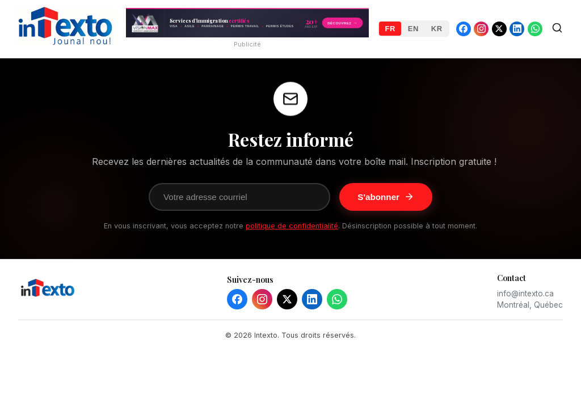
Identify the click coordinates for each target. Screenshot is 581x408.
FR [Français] (390, 28)
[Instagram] (262, 299)
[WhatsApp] (337, 299)
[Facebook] (237, 299)
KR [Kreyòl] (437, 28)
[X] (287, 299)
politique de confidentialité (292, 226)
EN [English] (413, 28)
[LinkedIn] (312, 299)
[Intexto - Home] (65, 43)
